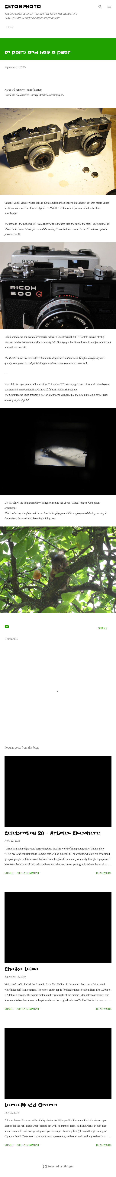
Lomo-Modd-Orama (31, 1105)
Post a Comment (27, 873)
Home (10, 27)
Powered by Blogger (58, 1166)
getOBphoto (23, 7)
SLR (43, 394)
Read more (103, 873)
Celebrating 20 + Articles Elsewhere (52, 833)
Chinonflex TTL (56, 384)
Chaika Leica (21, 969)
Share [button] (102, 628)
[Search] (100, 7)
